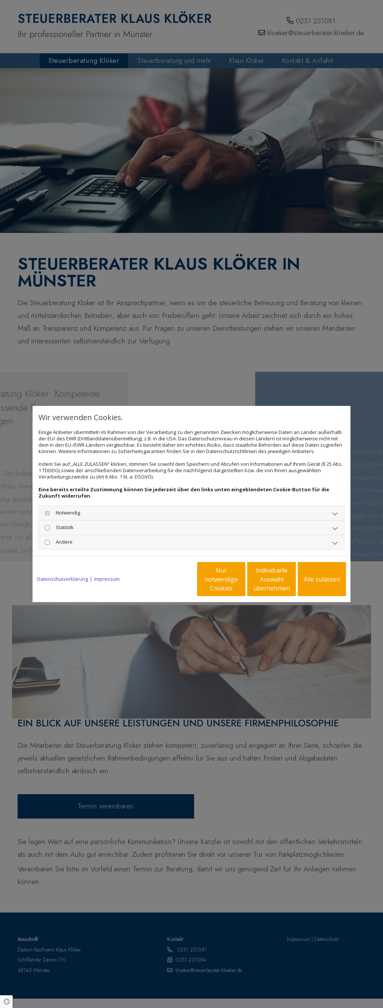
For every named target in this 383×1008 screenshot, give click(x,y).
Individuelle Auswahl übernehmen (240, 579)
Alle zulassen (311, 579)
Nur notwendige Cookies (169, 579)
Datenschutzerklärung (62, 579)
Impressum (107, 579)
